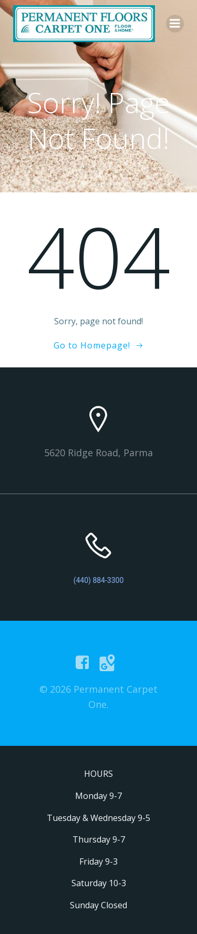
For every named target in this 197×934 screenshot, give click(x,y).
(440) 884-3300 (99, 580)
